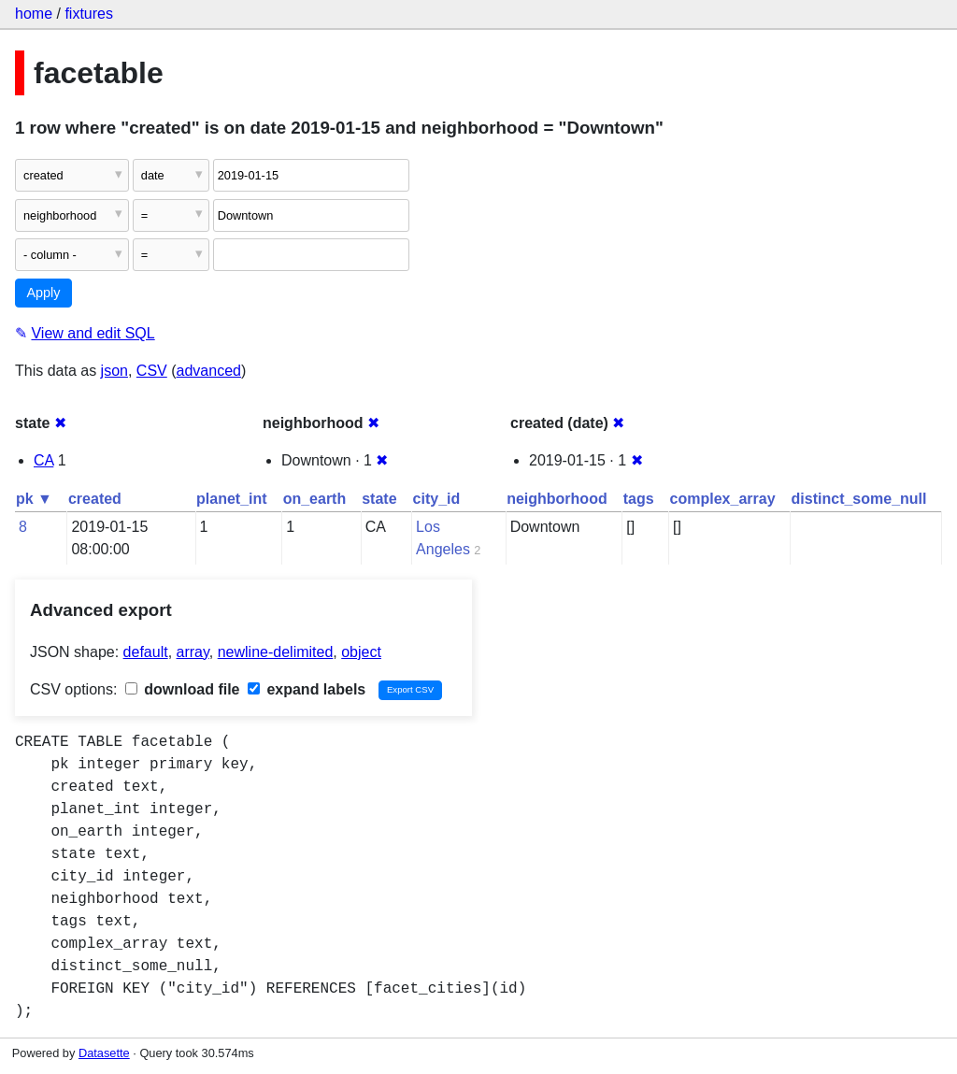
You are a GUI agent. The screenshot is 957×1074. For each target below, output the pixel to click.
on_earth (315, 499)
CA (43, 460)
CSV (151, 371)
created (94, 499)
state (379, 499)
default (145, 652)
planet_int (231, 499)
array (193, 652)
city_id (437, 499)
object (361, 652)
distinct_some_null (859, 499)
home (33, 13)
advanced (209, 371)
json (114, 371)
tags (638, 499)
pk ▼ (34, 499)
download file (182, 689)
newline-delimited (276, 652)
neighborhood (557, 499)
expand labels (306, 689)
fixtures (88, 13)
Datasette (104, 1053)
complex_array (723, 499)
